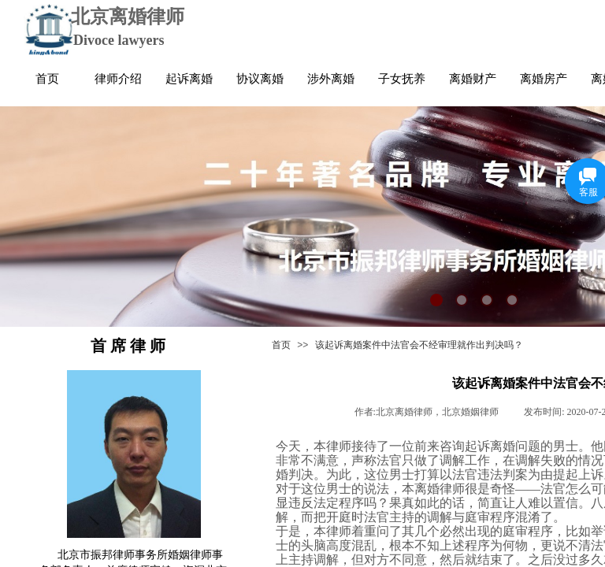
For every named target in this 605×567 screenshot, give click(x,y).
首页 (281, 344)
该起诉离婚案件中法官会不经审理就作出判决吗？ (419, 344)
